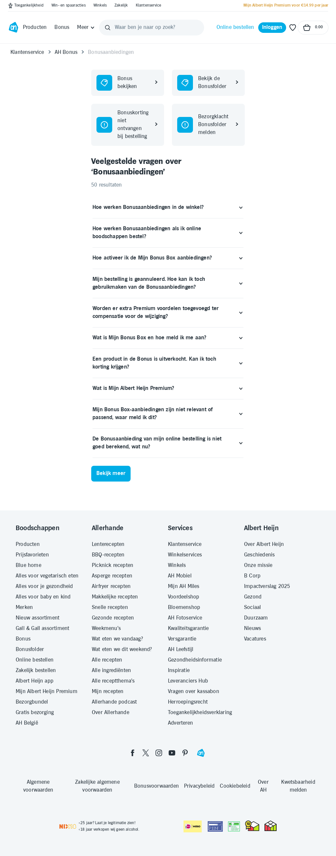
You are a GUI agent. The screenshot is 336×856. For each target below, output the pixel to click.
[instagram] (159, 752)
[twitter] (146, 752)
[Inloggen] (272, 27)
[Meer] (86, 27)
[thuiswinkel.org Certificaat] (252, 826)
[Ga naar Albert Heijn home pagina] (13, 27)
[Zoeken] (107, 27)
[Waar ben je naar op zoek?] (151, 27)
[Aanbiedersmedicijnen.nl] (234, 826)
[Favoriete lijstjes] (293, 27)
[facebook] (132, 752)
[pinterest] (185, 752)
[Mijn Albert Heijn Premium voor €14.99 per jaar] (285, 5)
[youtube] (172, 752)
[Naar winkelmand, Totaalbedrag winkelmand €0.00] (313, 27)
